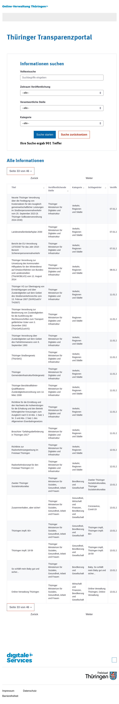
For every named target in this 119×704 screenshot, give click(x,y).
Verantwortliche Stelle (32, 102)
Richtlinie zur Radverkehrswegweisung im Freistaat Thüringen (25, 449)
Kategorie (25, 117)
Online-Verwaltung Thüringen (25, 592)
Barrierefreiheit (10, 696)
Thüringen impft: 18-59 (22, 550)
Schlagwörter (95, 187)
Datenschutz (30, 691)
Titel (14, 187)
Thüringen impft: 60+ (21, 530)
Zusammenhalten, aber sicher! (26, 507)
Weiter (89, 178)
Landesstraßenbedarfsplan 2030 (27, 232)
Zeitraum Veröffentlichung (35, 87)
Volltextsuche (28, 71)
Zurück (34, 178)
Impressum (8, 691)
